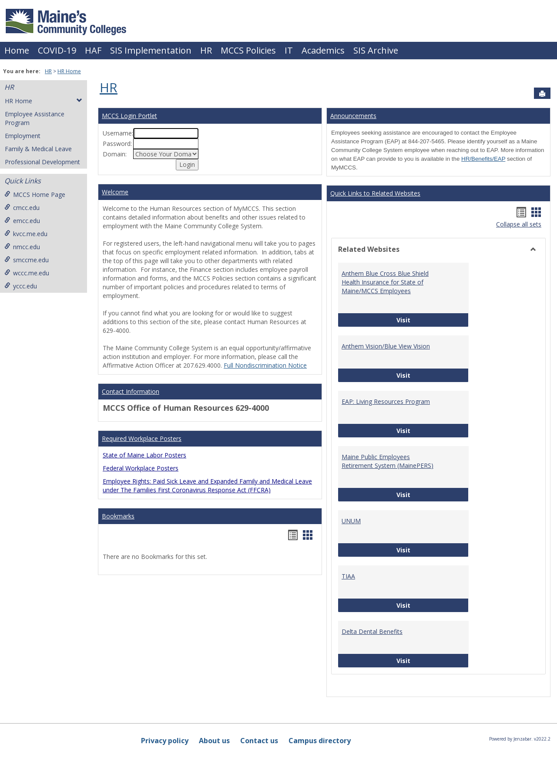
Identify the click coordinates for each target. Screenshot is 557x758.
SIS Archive (375, 50)
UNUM (351, 521)
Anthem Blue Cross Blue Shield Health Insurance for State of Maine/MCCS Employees (385, 282)
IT (289, 50)
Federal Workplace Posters (140, 468)
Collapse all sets (518, 224)
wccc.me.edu (26, 273)
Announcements (353, 116)
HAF (93, 50)
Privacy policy (164, 740)
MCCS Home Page (34, 194)
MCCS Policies (248, 50)
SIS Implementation (150, 50)
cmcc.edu (22, 207)
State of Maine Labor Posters (144, 455)
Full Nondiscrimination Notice (265, 365)
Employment (22, 136)
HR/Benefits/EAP (483, 159)
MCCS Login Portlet (129, 116)
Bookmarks (118, 516)
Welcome (115, 192)
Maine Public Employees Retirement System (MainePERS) (387, 461)
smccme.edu (26, 260)
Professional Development (42, 162)
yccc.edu (20, 286)
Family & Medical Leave (38, 149)
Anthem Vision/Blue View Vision (386, 346)
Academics (323, 50)
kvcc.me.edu (25, 234)
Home (16, 50)
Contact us (259, 740)
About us (214, 740)
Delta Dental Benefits (372, 631)
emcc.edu (22, 221)
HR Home (69, 71)
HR (206, 50)
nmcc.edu (22, 247)
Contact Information (130, 391)
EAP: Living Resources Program (386, 401)
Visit (432, 319)
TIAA (348, 576)
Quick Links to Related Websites (375, 193)
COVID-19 (57, 50)
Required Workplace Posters (141, 438)
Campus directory (320, 740)
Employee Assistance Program (34, 118)
